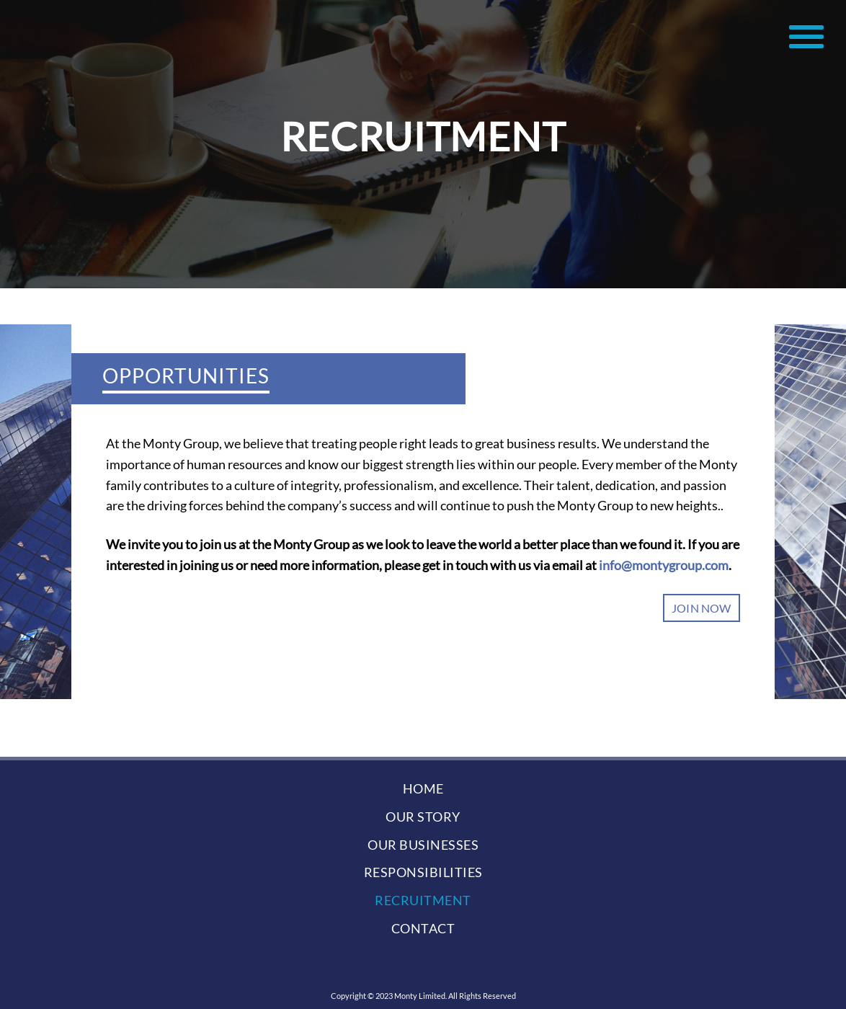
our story (423, 816)
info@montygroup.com (664, 565)
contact (423, 928)
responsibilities (423, 872)
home (423, 788)
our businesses (423, 845)
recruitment (423, 900)
